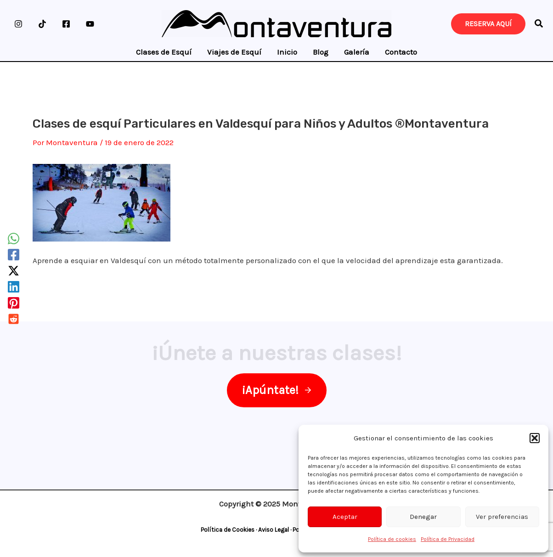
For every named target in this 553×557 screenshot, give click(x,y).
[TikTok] (42, 24)
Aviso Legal (273, 529)
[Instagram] (18, 24)
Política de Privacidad (447, 539)
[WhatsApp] (13, 238)
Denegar (423, 516)
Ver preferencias (502, 516)
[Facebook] (66, 24)
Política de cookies (392, 539)
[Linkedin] (13, 287)
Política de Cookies (227, 529)
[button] (534, 438)
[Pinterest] (13, 303)
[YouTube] (90, 24)
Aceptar (345, 516)
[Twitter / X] (13, 270)
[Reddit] (13, 319)
